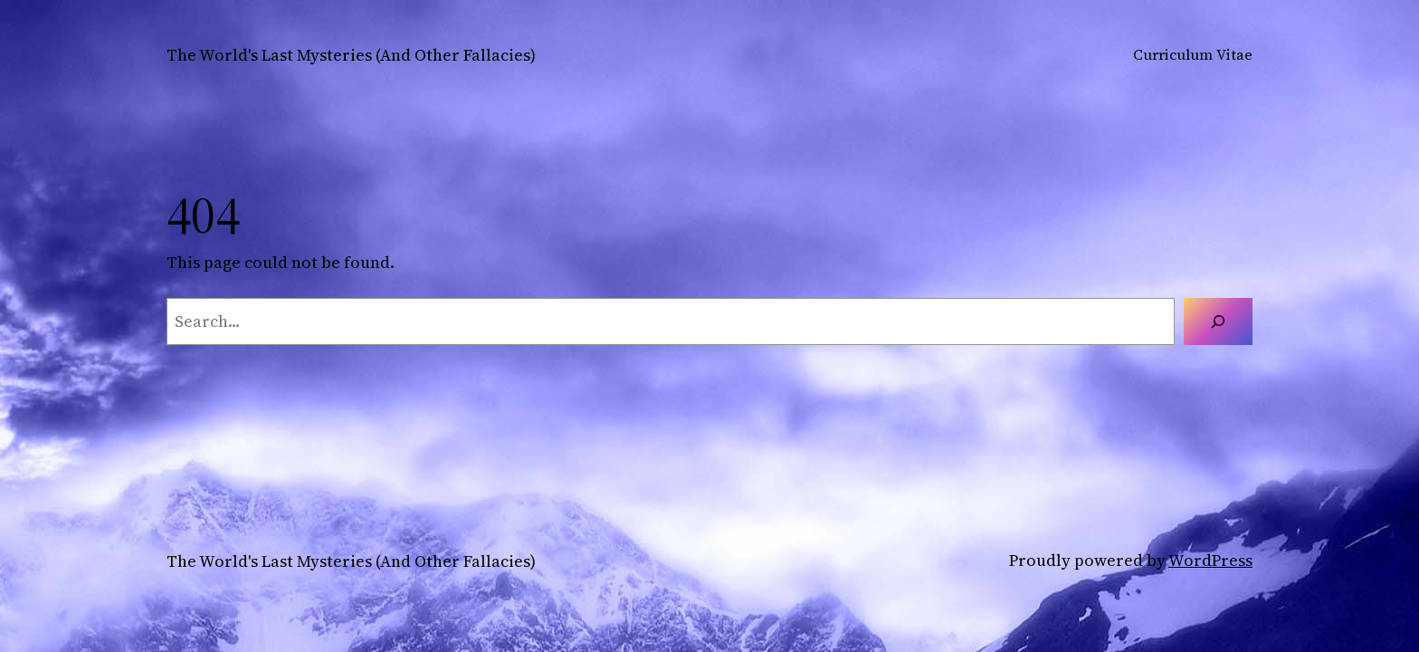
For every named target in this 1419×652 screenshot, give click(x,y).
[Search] (1218, 321)
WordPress (1210, 560)
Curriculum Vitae (1192, 54)
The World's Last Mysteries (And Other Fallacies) (351, 54)
